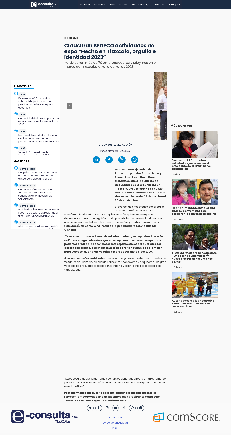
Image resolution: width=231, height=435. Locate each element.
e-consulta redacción (115, 145)
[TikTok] (124, 408)
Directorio (115, 417)
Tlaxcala (158, 4)
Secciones (138, 4)
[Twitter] (90, 408)
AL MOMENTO (22, 86)
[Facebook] (98, 408)
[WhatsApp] (132, 408)
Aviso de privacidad (115, 423)
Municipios (173, 4)
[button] (69, 106)
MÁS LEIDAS (21, 161)
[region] (115, 25)
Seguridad (100, 4)
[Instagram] (107, 408)
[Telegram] (140, 408)
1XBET (115, 428)
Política (85, 4)
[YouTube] (115, 408)
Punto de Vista (119, 4)
